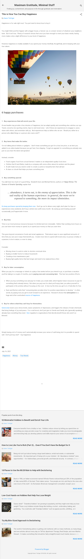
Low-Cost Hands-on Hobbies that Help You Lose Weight (26, 495)
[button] (81, 14)
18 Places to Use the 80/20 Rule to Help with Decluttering (27, 470)
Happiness (6, 356)
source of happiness (32, 295)
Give (28, 313)
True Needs (24, 356)
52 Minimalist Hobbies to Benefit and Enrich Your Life (25, 420)
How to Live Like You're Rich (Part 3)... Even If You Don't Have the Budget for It (36, 445)
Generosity (5, 308)
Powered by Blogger (42, 549)
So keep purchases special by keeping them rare (19, 206)
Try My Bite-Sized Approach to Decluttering (21, 520)
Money (15, 356)
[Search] (81, 6)
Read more (77, 438)
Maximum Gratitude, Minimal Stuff (34, 5)
